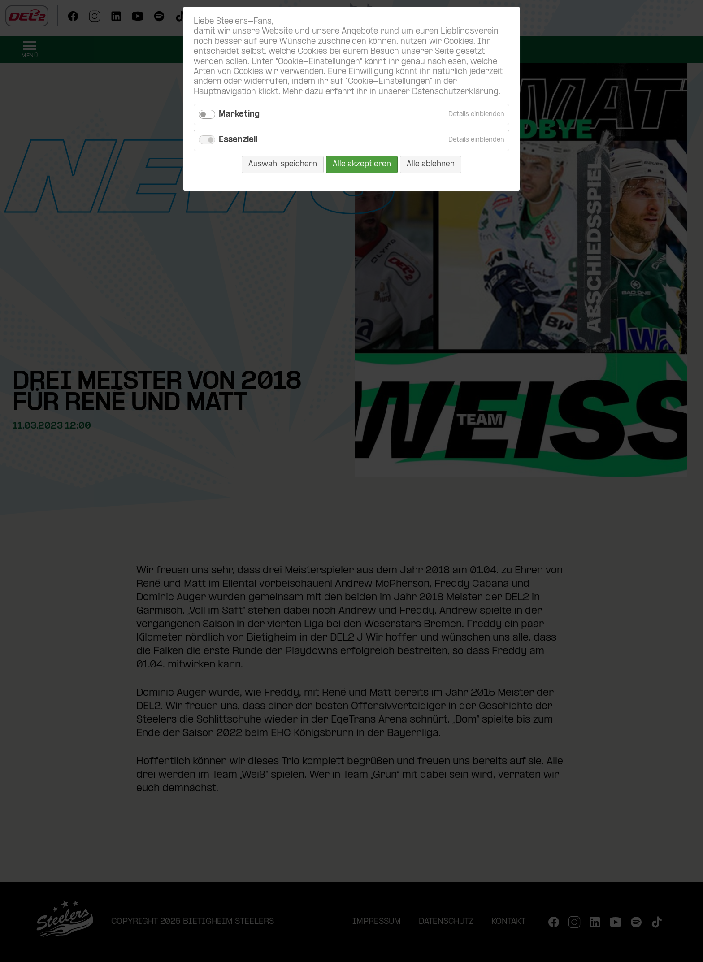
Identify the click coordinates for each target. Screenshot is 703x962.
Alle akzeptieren (362, 164)
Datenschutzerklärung (455, 92)
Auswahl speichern (282, 164)
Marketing (239, 114)
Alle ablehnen (431, 164)
